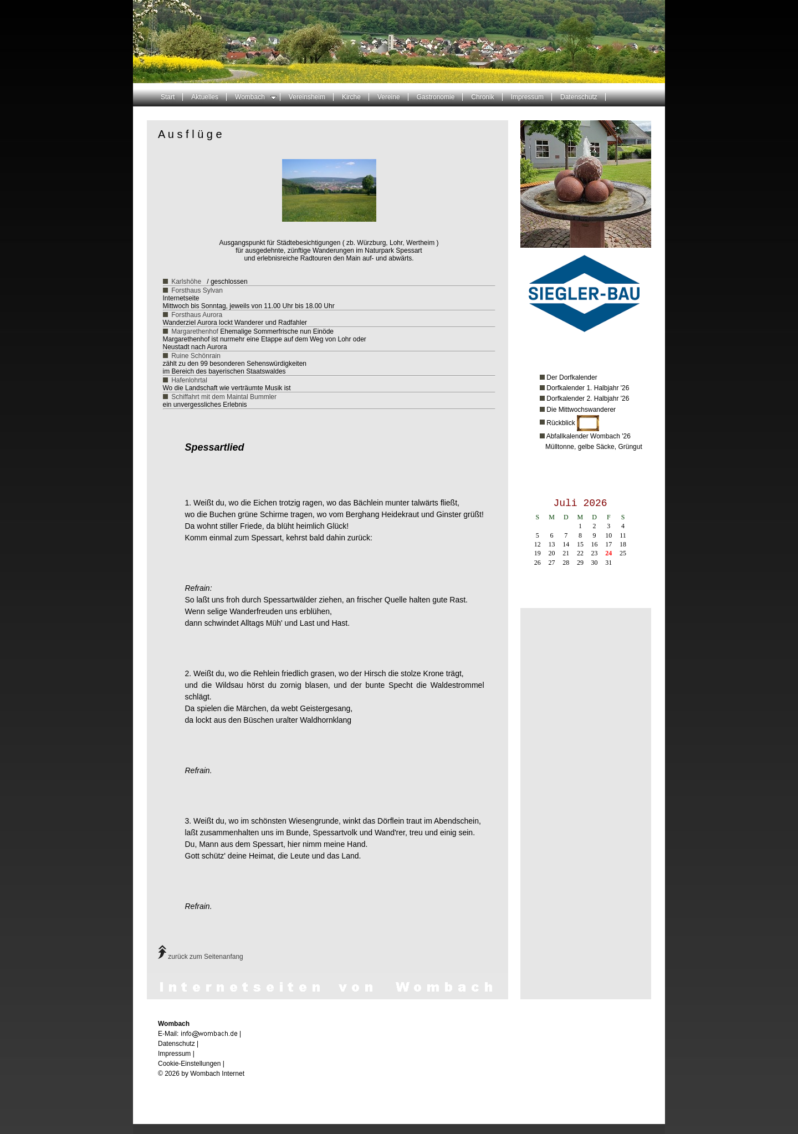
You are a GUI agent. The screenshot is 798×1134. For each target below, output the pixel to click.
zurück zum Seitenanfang (200, 957)
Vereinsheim (307, 97)
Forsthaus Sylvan (197, 290)
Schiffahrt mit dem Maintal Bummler (224, 397)
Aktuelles (204, 97)
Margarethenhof (194, 331)
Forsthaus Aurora (196, 315)
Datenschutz (578, 97)
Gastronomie (436, 97)
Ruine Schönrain (196, 356)
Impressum (527, 97)
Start (168, 97)
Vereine (388, 97)
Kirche (351, 97)
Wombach (256, 97)
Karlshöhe (186, 281)
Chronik (482, 97)
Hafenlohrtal (189, 380)
